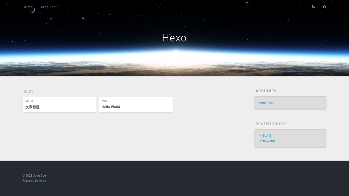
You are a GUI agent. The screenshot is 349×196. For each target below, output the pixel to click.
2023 (29, 91)
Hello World (111, 107)
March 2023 (267, 103)
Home (28, 7)
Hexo (174, 38)
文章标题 (32, 107)
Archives (48, 7)
